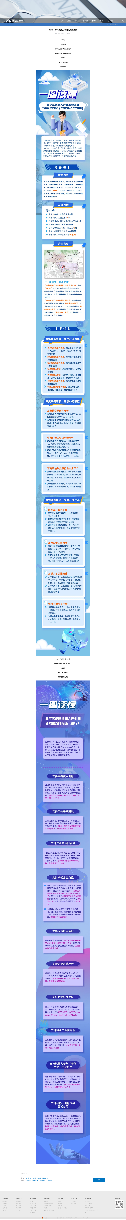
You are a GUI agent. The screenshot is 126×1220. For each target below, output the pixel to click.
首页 (62, 21)
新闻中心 (77, 21)
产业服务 (102, 21)
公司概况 (69, 21)
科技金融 (94, 21)
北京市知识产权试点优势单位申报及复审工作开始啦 (39, 1181)
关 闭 (99, 1180)
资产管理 (85, 21)
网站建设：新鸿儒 (119, 1218)
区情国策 (117, 24)
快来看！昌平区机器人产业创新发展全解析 (37, 1178)
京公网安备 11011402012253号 (51, 1218)
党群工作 (110, 21)
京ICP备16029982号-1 (36, 1218)
